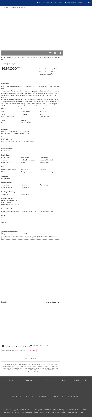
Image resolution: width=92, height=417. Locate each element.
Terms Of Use (16, 396)
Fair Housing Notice (73, 396)
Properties (46, 3)
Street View (56, 302)
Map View (48, 302)
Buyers (53, 3)
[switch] (50, 53)
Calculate (32, 350)
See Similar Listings (45, 74)
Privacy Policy (30, 396)
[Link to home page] (2, 3)
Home (39, 3)
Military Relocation (70, 3)
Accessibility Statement (50, 396)
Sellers (60, 3)
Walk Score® (34, 358)
